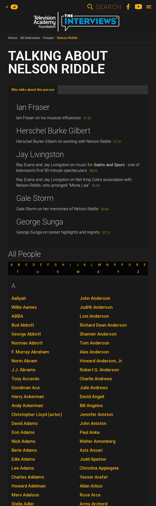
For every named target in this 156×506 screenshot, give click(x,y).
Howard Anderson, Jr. (101, 360)
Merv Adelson (25, 494)
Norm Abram (24, 360)
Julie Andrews (94, 387)
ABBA (17, 316)
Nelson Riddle (67, 38)
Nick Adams (23, 441)
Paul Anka (90, 432)
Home (12, 38)
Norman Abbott (26, 343)
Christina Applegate (99, 468)
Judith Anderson (96, 307)
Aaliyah (18, 298)
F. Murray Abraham (30, 351)
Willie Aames (24, 307)
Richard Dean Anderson (103, 325)
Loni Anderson (94, 316)
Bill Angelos (91, 405)
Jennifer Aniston (96, 414)
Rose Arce (90, 494)
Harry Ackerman (27, 396)
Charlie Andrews (96, 378)
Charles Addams (27, 477)
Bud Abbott (22, 325)
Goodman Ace (25, 387)
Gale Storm (35, 198)
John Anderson (95, 298)
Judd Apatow (93, 459)
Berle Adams (24, 450)
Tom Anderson (94, 343)
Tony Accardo (25, 378)
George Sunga (39, 221)
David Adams (24, 423)
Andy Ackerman (27, 405)
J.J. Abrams (23, 369)
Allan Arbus (91, 486)
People (48, 38)
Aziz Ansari (91, 450)
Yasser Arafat (93, 477)
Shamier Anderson (98, 334)
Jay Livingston (40, 154)
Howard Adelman (28, 486)
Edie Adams (23, 459)
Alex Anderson (94, 351)
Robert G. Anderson (99, 369)
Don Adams (23, 432)
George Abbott (26, 334)
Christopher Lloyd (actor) (36, 414)
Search (108, 7)
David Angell (92, 396)
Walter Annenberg (97, 441)
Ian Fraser (33, 107)
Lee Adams (22, 468)
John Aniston (93, 423)
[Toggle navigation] (149, 7)
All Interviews (30, 38)
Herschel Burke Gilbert (53, 130)
